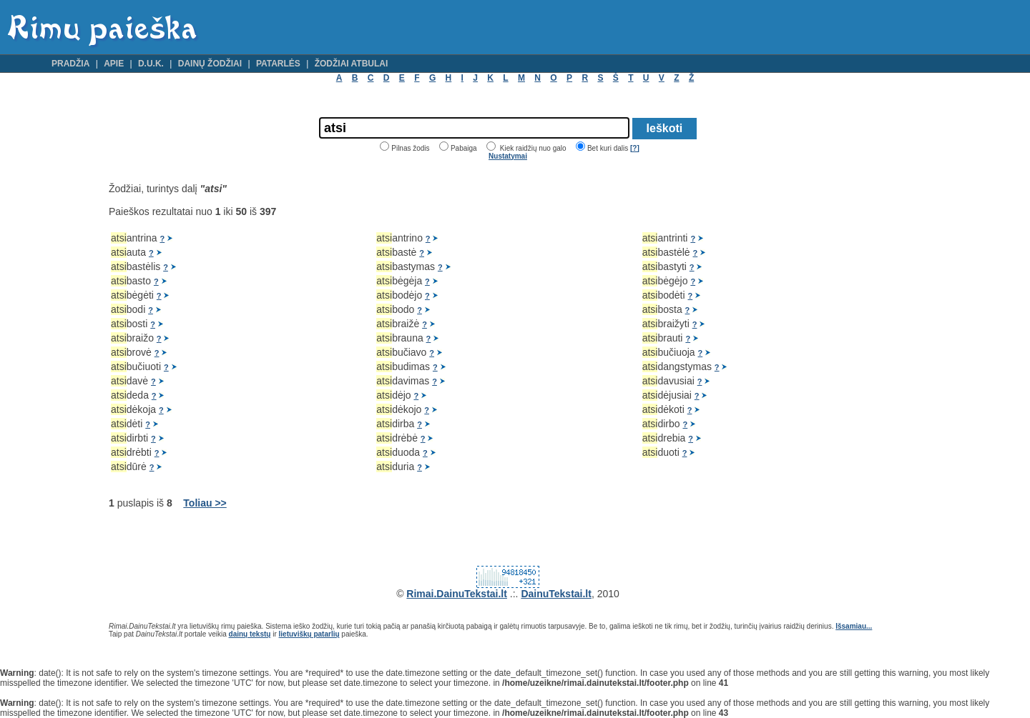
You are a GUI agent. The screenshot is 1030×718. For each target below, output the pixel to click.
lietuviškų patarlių (309, 634)
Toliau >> (204, 503)
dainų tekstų (250, 634)
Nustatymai (508, 156)
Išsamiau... (853, 626)
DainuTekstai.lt (556, 593)
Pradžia (70, 64)
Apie (114, 64)
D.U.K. (151, 64)
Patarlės (278, 64)
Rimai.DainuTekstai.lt (456, 593)
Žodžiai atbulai (351, 64)
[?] (634, 148)
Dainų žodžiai (210, 64)
